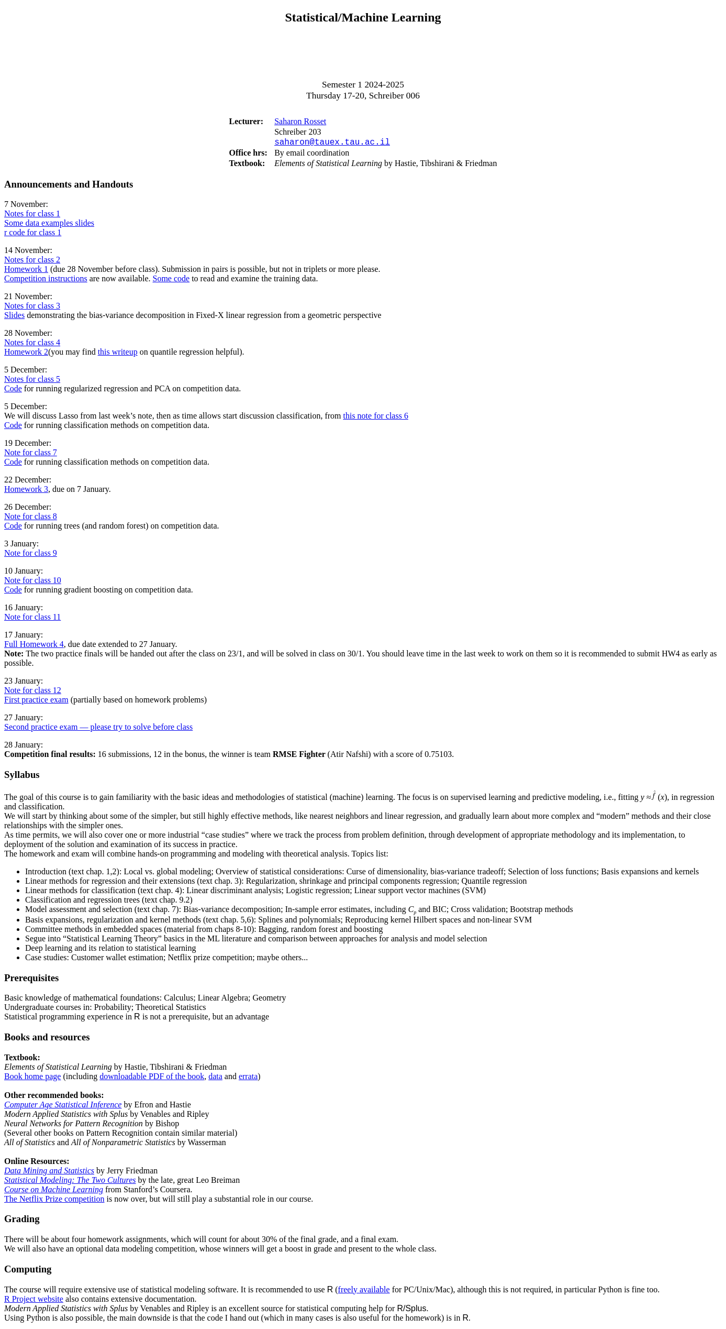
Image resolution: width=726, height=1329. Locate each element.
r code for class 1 (32, 234)
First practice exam (36, 701)
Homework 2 (26, 353)
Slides (14, 317)
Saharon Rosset (300, 121)
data (215, 1078)
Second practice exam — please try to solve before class (98, 728)
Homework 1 (26, 271)
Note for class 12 (32, 692)
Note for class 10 (32, 582)
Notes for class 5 (32, 381)
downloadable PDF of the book (151, 1078)
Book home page (32, 1078)
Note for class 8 (30, 518)
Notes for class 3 (32, 307)
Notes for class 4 (32, 344)
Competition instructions (45, 280)
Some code (171, 280)
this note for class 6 (375, 417)
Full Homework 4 (34, 646)
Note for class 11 (32, 618)
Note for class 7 (30, 454)
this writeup (118, 353)
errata (248, 1078)
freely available (364, 1291)
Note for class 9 (30, 555)
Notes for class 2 (32, 261)
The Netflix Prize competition (54, 1200)
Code (13, 390)
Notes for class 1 (32, 215)
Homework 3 (26, 491)
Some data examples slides (49, 225)
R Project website (33, 1301)
